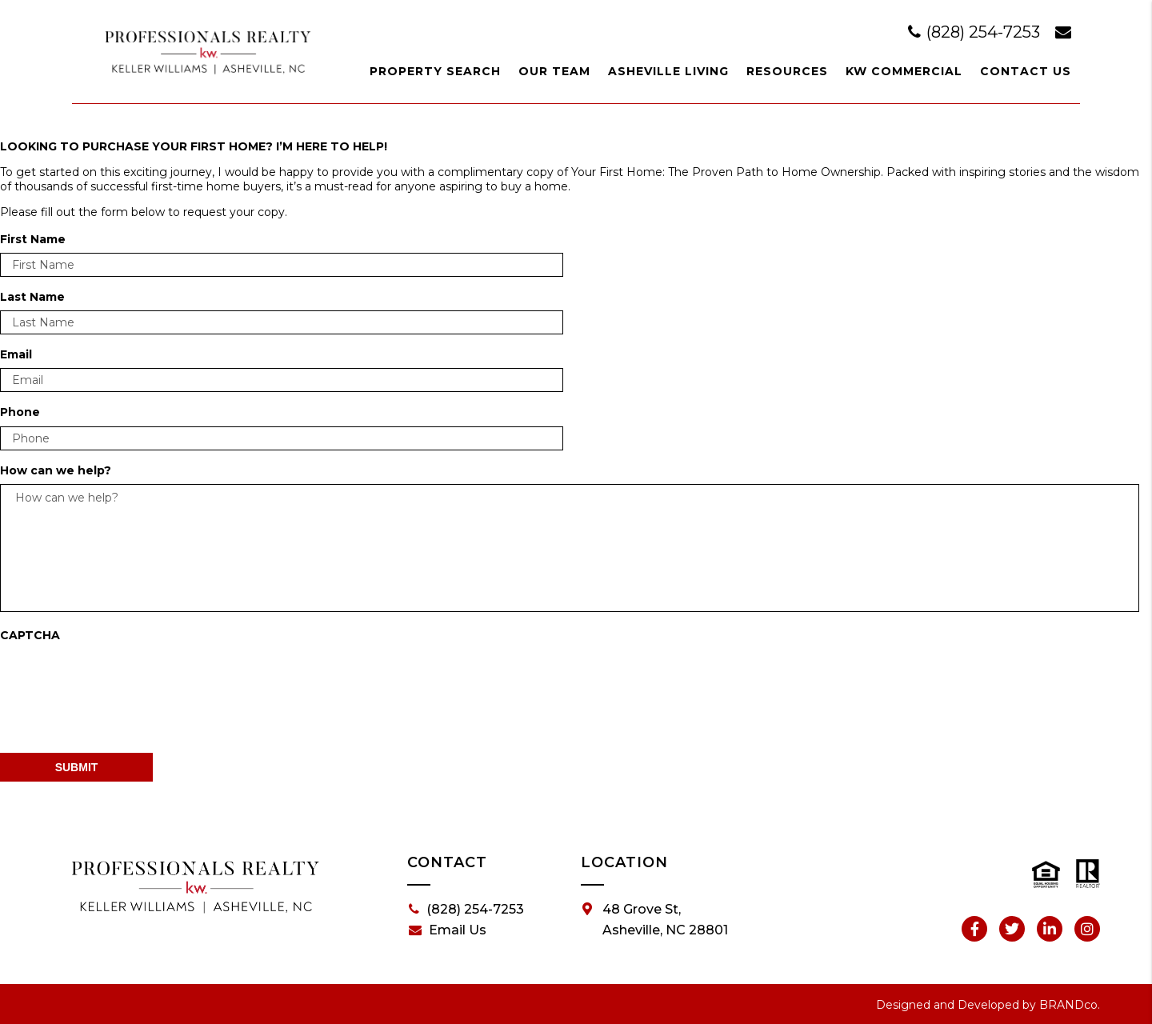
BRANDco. (1069, 1005)
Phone (20, 412)
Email (16, 354)
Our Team (554, 71)
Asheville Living (668, 71)
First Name (33, 239)
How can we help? (55, 470)
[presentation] (121, 680)
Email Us (447, 930)
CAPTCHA (30, 635)
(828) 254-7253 (976, 32)
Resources (787, 71)
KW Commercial (904, 71)
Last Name (32, 297)
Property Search (435, 71)
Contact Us (1025, 71)
